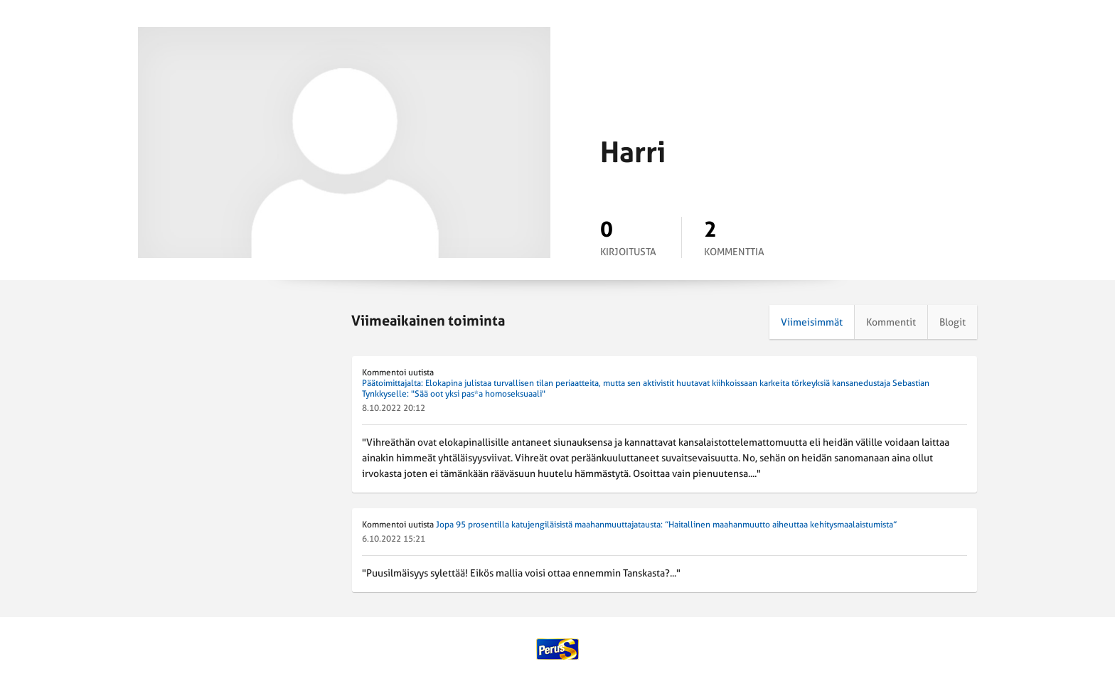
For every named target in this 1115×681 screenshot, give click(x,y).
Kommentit (891, 322)
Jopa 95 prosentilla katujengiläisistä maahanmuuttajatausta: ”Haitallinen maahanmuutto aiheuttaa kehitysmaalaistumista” (666, 525)
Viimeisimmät (812, 322)
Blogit (952, 322)
